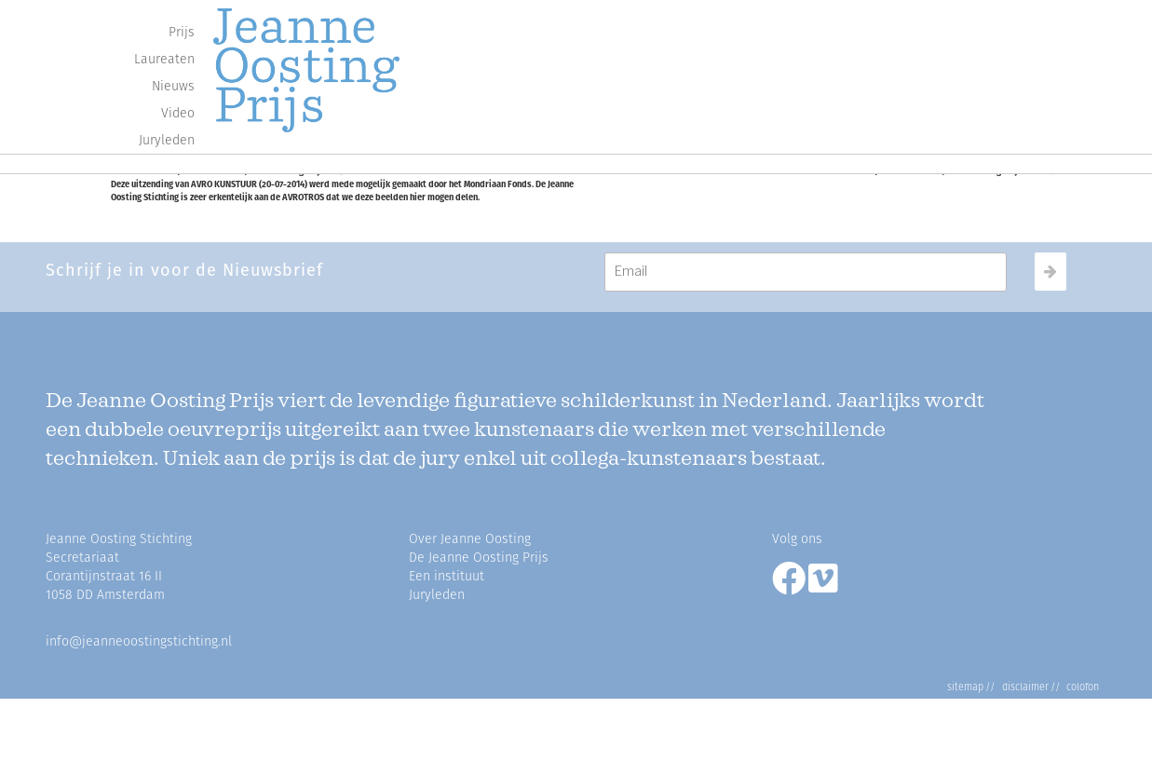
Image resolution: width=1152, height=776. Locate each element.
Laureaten (164, 59)
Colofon (1080, 687)
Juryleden (167, 140)
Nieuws (173, 86)
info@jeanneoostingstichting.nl (139, 641)
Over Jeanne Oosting (470, 539)
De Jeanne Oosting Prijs (479, 557)
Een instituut (446, 576)
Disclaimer (1022, 687)
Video (178, 113)
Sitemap (965, 687)
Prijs (182, 32)
